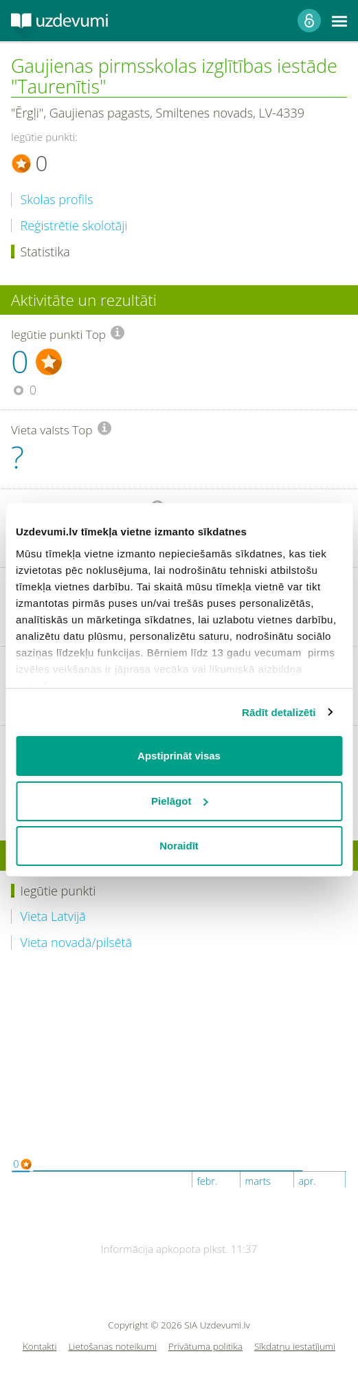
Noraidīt (179, 846)
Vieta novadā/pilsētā (77, 942)
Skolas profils (57, 200)
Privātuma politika (205, 1347)
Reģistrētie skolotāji (74, 226)
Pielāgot (179, 801)
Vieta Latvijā (53, 916)
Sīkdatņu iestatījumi (294, 1347)
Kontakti (40, 1347)
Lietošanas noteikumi (112, 1347)
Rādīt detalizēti (278, 712)
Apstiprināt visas (179, 755)
